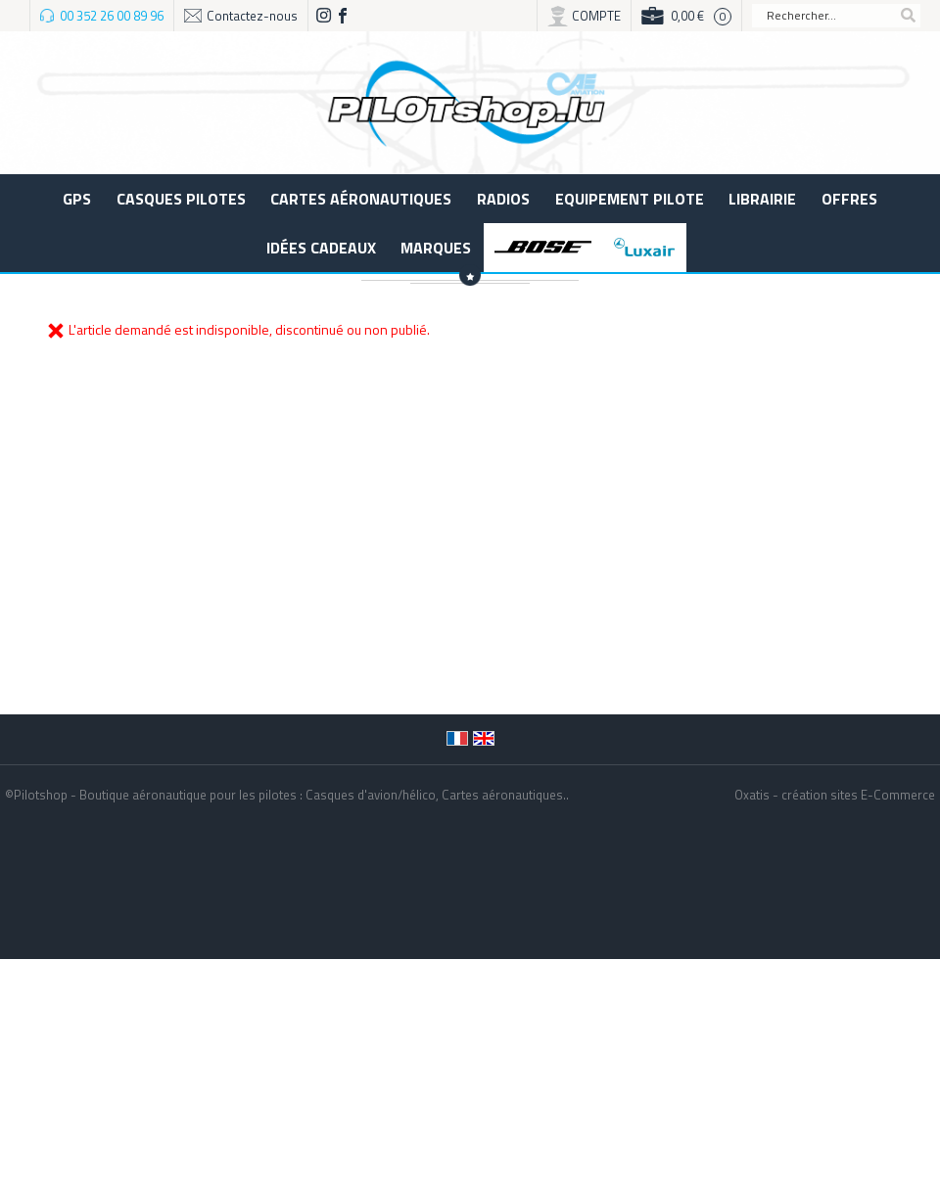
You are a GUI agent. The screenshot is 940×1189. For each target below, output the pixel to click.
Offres (849, 198)
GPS (77, 198)
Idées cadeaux (321, 247)
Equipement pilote (629, 198)
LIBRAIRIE (762, 198)
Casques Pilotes (181, 198)
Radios (503, 198)
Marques (435, 247)
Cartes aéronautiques (360, 198)
